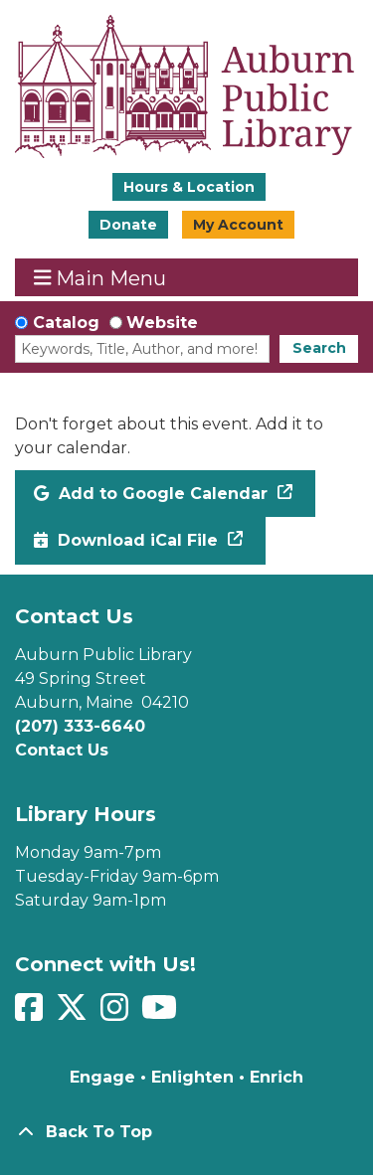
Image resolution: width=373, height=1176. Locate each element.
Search (319, 348)
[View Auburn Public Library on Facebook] (31, 1013)
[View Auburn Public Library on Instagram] (116, 1013)
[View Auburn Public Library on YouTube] (161, 1013)
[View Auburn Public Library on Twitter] (74, 1013)
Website (162, 322)
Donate (128, 225)
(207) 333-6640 (80, 726)
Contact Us (61, 750)
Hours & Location (189, 187)
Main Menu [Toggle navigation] (100, 277)
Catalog (66, 322)
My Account (238, 225)
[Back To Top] (186, 1132)
